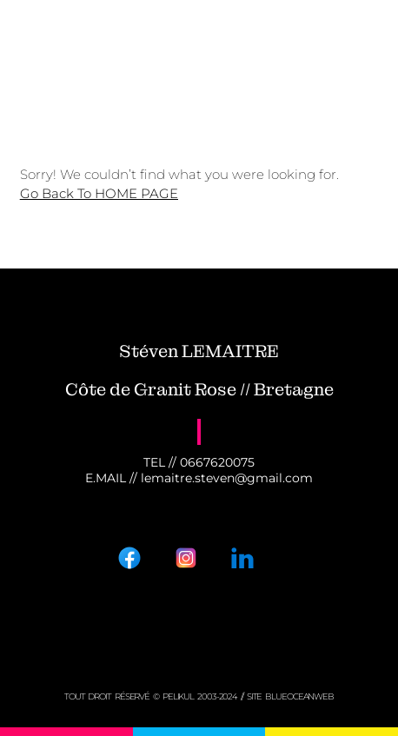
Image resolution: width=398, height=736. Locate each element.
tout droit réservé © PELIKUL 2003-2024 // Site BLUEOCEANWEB (199, 696)
